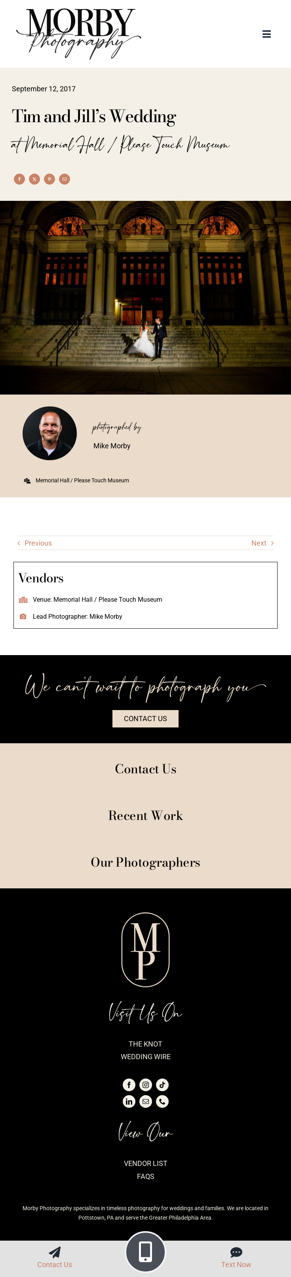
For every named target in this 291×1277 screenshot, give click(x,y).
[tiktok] (162, 1085)
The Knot (145, 1044)
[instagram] (145, 1085)
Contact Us (54, 1264)
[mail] (145, 1101)
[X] (34, 179)
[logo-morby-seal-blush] (145, 915)
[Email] (64, 179)
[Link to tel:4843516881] (146, 1252)
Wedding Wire (146, 1056)
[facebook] (129, 1085)
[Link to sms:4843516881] (236, 1252)
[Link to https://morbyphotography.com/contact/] (55, 1252)
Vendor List (145, 1163)
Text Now (236, 1264)
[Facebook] (19, 179)
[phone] (162, 1101)
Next (258, 543)
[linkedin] (129, 1101)
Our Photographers (145, 862)
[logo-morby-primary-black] (79, 11)
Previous (38, 543)
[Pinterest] (49, 179)
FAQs (145, 1176)
